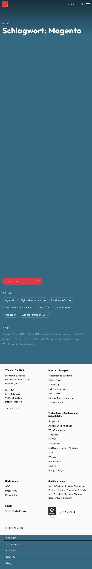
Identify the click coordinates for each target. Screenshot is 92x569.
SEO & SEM (54, 393)
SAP (50, 452)
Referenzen (12, 550)
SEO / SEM (45, 307)
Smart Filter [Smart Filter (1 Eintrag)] (22, 338)
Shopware (53, 421)
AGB (7, 486)
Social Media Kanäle (16, 511)
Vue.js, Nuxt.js (55, 470)
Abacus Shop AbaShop (60, 425)
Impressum (11, 490)
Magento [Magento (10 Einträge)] (78, 333)
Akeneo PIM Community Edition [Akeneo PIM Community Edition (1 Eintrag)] (44, 333)
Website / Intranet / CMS (35, 314)
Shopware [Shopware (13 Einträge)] (7, 338)
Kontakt (71, 4)
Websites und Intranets (60, 375)
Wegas (52, 456)
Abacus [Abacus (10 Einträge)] (6, 333)
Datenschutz (12, 495)
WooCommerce (56, 430)
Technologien (13, 543)
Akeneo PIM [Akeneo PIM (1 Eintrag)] (19, 333)
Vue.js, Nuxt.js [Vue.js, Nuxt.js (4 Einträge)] (53, 338)
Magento (53, 434)
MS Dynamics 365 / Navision (63, 447)
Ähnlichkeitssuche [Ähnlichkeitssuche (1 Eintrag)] (25, 343)
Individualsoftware (61, 300)
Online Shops (55, 380)
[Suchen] (81, 4)
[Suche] (37, 281)
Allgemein (9, 300)
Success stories (64, 307)
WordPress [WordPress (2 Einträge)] (8, 343)
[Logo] (5, 4)
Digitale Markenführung (33, 300)
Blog (8, 563)
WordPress (54, 443)
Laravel (52, 465)
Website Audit (55, 402)
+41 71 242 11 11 (16, 408)
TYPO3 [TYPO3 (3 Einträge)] (34, 338)
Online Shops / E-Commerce (19, 307)
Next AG (10, 556)
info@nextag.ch (13, 401)
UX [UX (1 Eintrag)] (42, 338)
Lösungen (11, 537)
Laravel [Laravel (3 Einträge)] (67, 333)
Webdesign (10, 314)
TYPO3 (52, 439)
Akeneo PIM (54, 461)
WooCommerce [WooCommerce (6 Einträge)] (71, 338)
